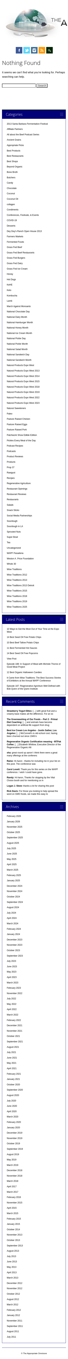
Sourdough (12, 521)
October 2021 (13, 1036)
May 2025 (11, 859)
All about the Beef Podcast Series (23, 134)
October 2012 (13, 1294)
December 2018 (14, 1170)
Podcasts (11, 451)
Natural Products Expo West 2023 (23, 403)
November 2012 (14, 1288)
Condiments (12, 209)
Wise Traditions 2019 (17, 601)
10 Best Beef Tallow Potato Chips (23, 642)
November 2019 (14, 1138)
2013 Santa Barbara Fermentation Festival (27, 124)
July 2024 (11, 913)
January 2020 (13, 1127)
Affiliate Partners (15, 129)
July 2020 (11, 1100)
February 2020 (14, 1122)
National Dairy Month (17, 317)
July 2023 (11, 961)
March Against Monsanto (19, 306)
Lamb (9, 301)
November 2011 (14, 1320)
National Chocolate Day (18, 311)
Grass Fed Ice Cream (17, 269)
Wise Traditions (14, 569)
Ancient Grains (14, 140)
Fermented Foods (15, 242)
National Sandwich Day (18, 354)
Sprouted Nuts (14, 532)
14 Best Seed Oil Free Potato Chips (24, 637)
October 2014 (13, 1229)
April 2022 (12, 1009)
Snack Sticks (13, 510)
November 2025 (14, 827)
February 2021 (14, 1074)
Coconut (11, 193)
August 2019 (13, 1154)
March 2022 (12, 1014)
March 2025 (12, 870)
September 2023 (15, 956)
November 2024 (14, 891)
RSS (42, 50)
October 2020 (13, 1084)
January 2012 (13, 1315)
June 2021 (12, 1057)
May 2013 (11, 1267)
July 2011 (11, 1337)
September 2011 (15, 1326)
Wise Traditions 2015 (17, 590)
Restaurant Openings (17, 489)
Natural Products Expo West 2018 (23, 387)
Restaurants (12, 499)
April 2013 (12, 1272)
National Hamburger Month (20, 322)
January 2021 (13, 1079)
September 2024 (15, 902)
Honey (10, 274)
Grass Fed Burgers (16, 258)
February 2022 (14, 1020)
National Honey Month (17, 327)
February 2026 (14, 816)
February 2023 (14, 988)
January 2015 (13, 1224)
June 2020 (12, 1106)
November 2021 (14, 1031)
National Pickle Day (16, 338)
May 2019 (11, 1159)
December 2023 (14, 939)
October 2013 (13, 1240)
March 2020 (12, 1116)
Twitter (26, 50)
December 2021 (14, 1025)
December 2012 (14, 1283)
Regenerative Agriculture (18, 483)
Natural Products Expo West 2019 (23, 392)
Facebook (19, 50)
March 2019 (12, 1165)
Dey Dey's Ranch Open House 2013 (24, 231)
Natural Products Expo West (20, 365)
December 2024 (14, 886)
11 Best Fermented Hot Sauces (22, 648)
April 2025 (12, 864)
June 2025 (12, 853)
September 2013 (15, 1245)
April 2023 (12, 977)
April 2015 (12, 1208)
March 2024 (12, 923)
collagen (11, 204)
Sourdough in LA (15, 526)
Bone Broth (12, 172)
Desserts (11, 226)
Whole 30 (11, 564)
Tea (8, 542)
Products (11, 462)
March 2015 (12, 1213)
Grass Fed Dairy (14, 263)
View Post (11, 658)
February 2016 (14, 1197)
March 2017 (12, 1192)
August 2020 (13, 1095)
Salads (10, 505)
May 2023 (11, 972)
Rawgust (11, 472)
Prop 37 (10, 467)
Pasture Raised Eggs (17, 424)
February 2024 (14, 929)
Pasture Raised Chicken (18, 419)
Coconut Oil (12, 199)
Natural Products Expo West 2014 (23, 376)
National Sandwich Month (19, 360)
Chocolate (12, 188)
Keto (9, 290)
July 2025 (11, 848)
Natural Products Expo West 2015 (23, 381)
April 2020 (12, 1111)
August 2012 (13, 1299)
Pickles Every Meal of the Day (21, 440)
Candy (10, 183)
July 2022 (11, 998)
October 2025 (13, 832)
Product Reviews (15, 456)
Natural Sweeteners (16, 408)
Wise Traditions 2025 (17, 607)
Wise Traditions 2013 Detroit (20, 585)
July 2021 (11, 1052)
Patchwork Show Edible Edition (22, 435)
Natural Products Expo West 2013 (23, 370)
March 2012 (12, 1304)
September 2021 (15, 1041)
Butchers (11, 177)
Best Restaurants (15, 156)
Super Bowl (12, 537)
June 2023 (12, 966)
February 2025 (14, 875)
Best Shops (12, 161)
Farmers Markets (15, 236)
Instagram (34, 50)
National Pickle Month (17, 344)
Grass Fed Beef (14, 247)
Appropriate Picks (15, 145)
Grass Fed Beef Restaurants (20, 252)
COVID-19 (12, 220)
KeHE (9, 284)
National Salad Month (17, 349)
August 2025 (13, 843)
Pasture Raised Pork (17, 429)
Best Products (13, 150)
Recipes (11, 478)
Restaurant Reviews (16, 494)
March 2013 (12, 1277)
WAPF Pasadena (15, 553)
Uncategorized (14, 548)
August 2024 (13, 907)
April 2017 (12, 1186)
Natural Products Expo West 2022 (23, 397)
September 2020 (15, 1090)
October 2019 (13, 1143)
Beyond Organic (14, 166)
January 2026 (13, 821)
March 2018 (12, 1181)
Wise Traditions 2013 (17, 580)
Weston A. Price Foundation (20, 558)
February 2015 (14, 1219)
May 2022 (11, 1004)
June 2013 (12, 1261)
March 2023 (12, 982)
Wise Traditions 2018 (17, 596)
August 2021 (13, 1047)
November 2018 (14, 1176)
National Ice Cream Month (19, 333)
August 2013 (13, 1251)
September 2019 (15, 1149)
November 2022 (14, 993)
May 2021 (11, 1063)
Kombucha (12, 295)
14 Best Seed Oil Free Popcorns (22, 653)
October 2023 (13, 950)
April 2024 (12, 918)
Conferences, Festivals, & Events (23, 215)
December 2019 (14, 1133)
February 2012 (14, 1310)
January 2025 (13, 880)
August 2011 (13, 1331)
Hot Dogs (11, 279)
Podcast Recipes (15, 446)
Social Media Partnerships (19, 515)
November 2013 (14, 1234)
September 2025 (15, 837)
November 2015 (14, 1202)
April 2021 (12, 1068)
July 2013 (11, 1256)
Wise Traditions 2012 (17, 574)
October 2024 (13, 896)
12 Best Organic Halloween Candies (24, 672)
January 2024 (13, 934)
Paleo (9, 413)
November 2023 (14, 945)
